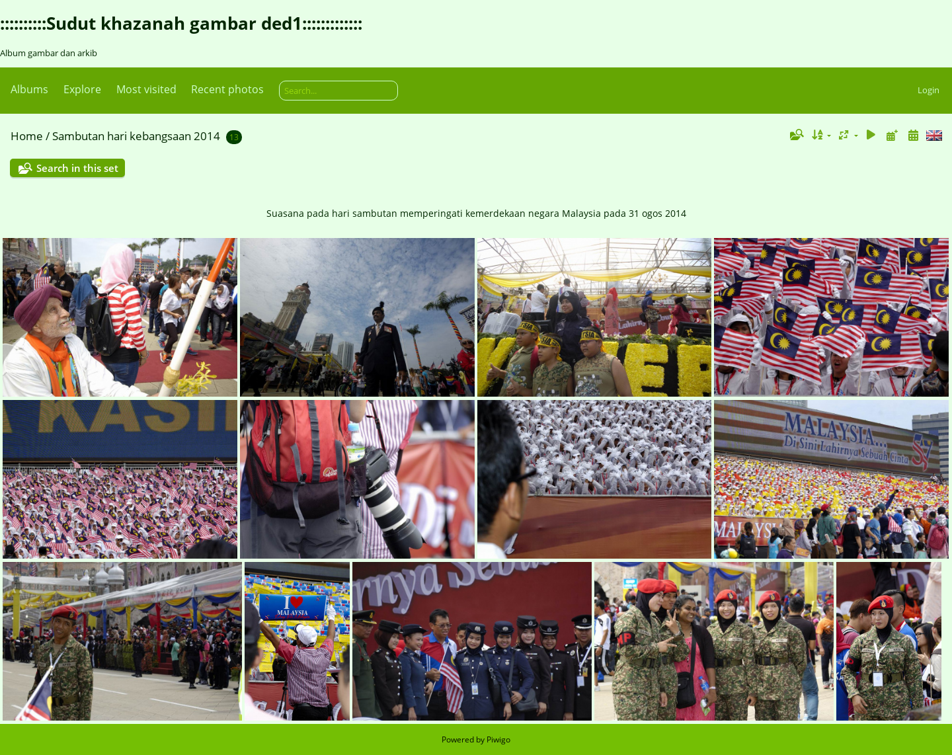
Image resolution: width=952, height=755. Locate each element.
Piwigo (498, 739)
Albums (29, 89)
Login (928, 90)
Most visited (146, 89)
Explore (82, 89)
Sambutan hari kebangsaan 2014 (136, 135)
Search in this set (77, 168)
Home (27, 135)
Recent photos (227, 89)
